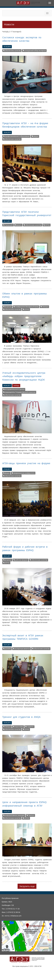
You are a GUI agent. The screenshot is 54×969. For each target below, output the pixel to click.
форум (35, 136)
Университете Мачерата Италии (26, 307)
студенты (29, 727)
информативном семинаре (13, 815)
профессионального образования (16, 136)
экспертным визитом (21, 649)
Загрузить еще (27, 886)
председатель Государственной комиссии (19, 392)
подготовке (18, 727)
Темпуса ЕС (8, 225)
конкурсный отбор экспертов (34, 50)
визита (18, 225)
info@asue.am (15, 916)
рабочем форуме (21, 560)
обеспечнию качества (12, 50)
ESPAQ (46, 225)
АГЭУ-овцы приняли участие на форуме (26, 463)
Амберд (16, 386)
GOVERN (7, 649)
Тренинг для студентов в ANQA (21, 716)
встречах (7, 307)
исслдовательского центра (13, 389)
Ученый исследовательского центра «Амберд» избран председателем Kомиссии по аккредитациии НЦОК (23, 376)
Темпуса (44, 307)
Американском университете (23, 473)
